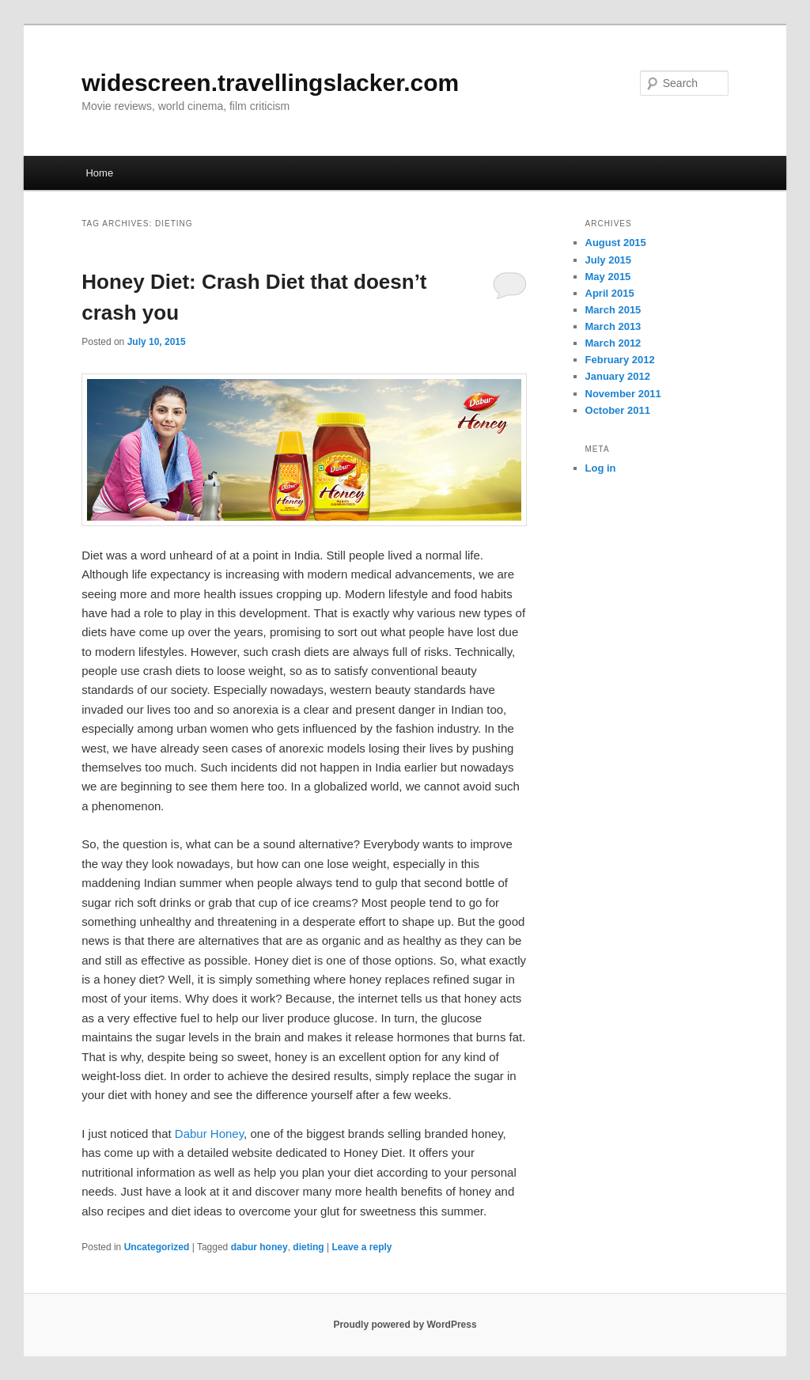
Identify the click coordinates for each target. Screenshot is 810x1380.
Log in (600, 468)
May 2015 (608, 276)
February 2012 (620, 360)
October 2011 (617, 410)
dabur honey (259, 1247)
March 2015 (613, 310)
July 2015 (608, 260)
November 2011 (623, 394)
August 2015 (615, 242)
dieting (308, 1247)
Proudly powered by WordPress (404, 1324)
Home (99, 173)
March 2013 (613, 326)
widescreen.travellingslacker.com (270, 83)
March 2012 (613, 343)
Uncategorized (157, 1247)
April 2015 (609, 293)
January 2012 (617, 376)
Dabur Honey (209, 1133)
